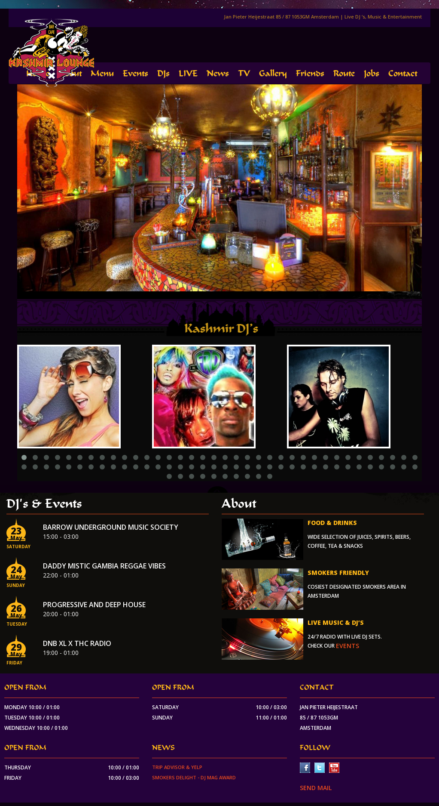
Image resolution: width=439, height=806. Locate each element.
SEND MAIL (316, 788)
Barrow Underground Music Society (110, 527)
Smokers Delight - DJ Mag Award (194, 777)
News (218, 73)
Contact (402, 73)
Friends (310, 73)
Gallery (273, 73)
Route (344, 73)
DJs (163, 73)
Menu (102, 73)
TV (244, 73)
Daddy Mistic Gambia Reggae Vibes (104, 566)
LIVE (188, 73)
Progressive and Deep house (94, 604)
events (347, 646)
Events (135, 73)
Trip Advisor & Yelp (177, 767)
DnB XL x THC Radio (77, 643)
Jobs (371, 73)
